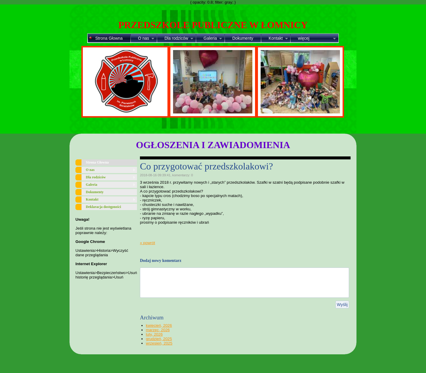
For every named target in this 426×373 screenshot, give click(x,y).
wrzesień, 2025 (159, 343)
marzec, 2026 (158, 330)
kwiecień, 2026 (159, 325)
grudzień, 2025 (159, 339)
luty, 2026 (154, 334)
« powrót (147, 243)
